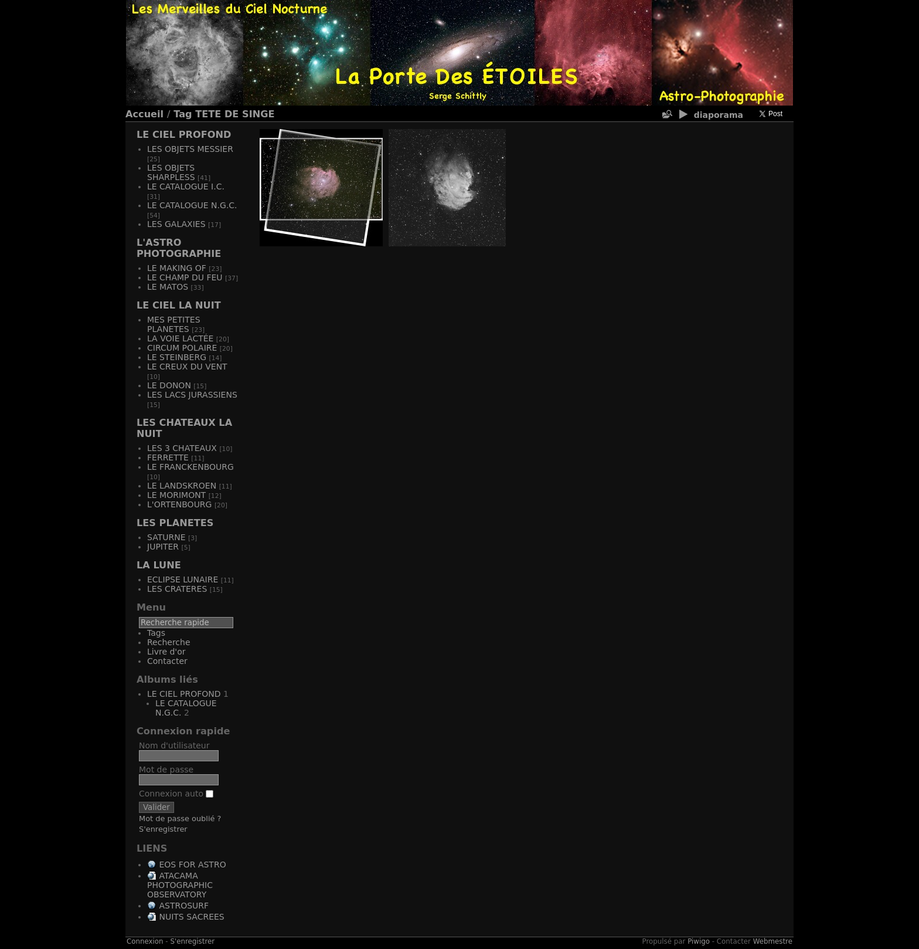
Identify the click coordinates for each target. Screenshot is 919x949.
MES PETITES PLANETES (173, 324)
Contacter (167, 661)
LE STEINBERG (176, 357)
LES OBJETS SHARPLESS (171, 172)
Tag (182, 114)
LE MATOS (167, 287)
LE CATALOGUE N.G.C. (192, 205)
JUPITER (163, 546)
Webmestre (772, 941)
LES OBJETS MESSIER (190, 149)
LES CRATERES (177, 589)
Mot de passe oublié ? (180, 818)
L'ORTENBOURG (179, 504)
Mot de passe (166, 769)
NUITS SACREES (191, 916)
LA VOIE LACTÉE (180, 338)
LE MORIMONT (176, 495)
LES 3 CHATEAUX (182, 448)
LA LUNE (159, 565)
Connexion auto (176, 793)
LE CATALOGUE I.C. (185, 186)
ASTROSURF (184, 905)
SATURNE (166, 537)
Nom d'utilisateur (174, 745)
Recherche (168, 642)
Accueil (144, 114)
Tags (156, 633)
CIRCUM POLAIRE (182, 348)
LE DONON (169, 385)
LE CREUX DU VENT (187, 366)
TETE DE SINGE (234, 114)
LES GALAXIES (176, 224)
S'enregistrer (163, 829)
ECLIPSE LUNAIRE (182, 579)
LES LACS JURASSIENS (192, 394)
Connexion (145, 941)
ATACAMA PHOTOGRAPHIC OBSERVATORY (180, 885)
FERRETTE (168, 457)
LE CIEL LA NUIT (179, 305)
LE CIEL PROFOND (184, 134)
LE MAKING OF (176, 268)
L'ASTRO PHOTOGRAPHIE (179, 248)
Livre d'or (166, 651)
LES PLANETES (175, 522)
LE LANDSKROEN (181, 485)
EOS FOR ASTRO (192, 864)
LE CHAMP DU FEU (185, 277)
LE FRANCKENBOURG (190, 467)
